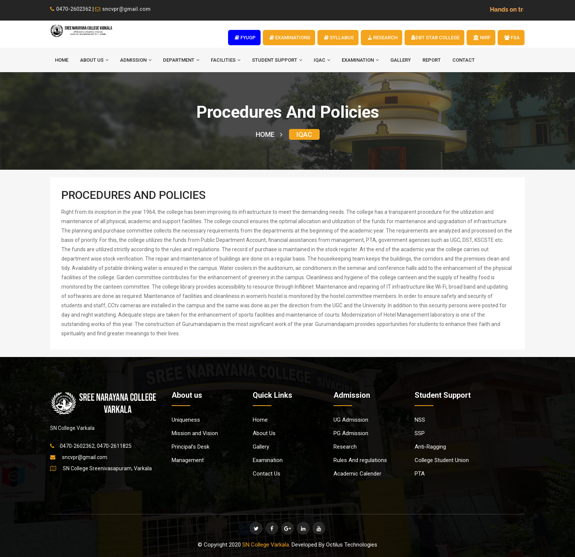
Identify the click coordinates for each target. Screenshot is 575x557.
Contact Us (266, 473)
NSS (420, 419)
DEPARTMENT (181, 60)
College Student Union (442, 460)
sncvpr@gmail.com (123, 9)
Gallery (400, 60)
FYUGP (245, 37)
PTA (420, 473)
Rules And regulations (360, 460)
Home (260, 419)
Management (188, 460)
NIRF (482, 37)
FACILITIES (225, 60)
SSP (420, 433)
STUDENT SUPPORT (277, 60)
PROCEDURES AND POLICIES (133, 194)
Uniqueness (186, 419)
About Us (264, 433)
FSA (512, 37)
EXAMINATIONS (290, 37)
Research (345, 446)
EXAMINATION (360, 60)
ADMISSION (135, 60)
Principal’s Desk (190, 446)
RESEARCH (382, 37)
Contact (463, 60)
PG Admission (350, 433)
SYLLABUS (339, 37)
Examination (268, 460)
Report (431, 60)
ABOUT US (94, 60)
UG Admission (350, 419)
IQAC (322, 60)
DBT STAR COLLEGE (435, 37)
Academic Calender (357, 473)
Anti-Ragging (430, 446)
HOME (61, 60)
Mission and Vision (195, 433)
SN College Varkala (265, 544)
